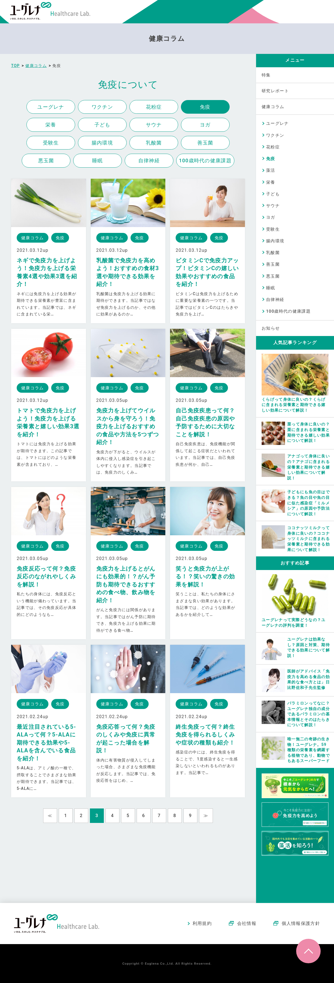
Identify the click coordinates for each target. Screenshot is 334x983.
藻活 (270, 170)
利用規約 (202, 923)
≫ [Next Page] (205, 815)
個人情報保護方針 (301, 923)
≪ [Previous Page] (50, 815)
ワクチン (102, 107)
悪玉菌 (46, 160)
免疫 (205, 107)
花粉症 (154, 107)
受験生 (51, 143)
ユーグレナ (50, 107)
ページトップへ (308, 951)
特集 (266, 75)
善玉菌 (205, 143)
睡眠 (97, 160)
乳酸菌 (154, 143)
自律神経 (149, 160)
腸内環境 (102, 143)
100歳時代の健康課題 (205, 160)
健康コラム (273, 106)
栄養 (50, 125)
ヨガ (205, 125)
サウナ (154, 125)
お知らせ (271, 328)
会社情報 (246, 923)
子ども (102, 125)
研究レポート (275, 90)
